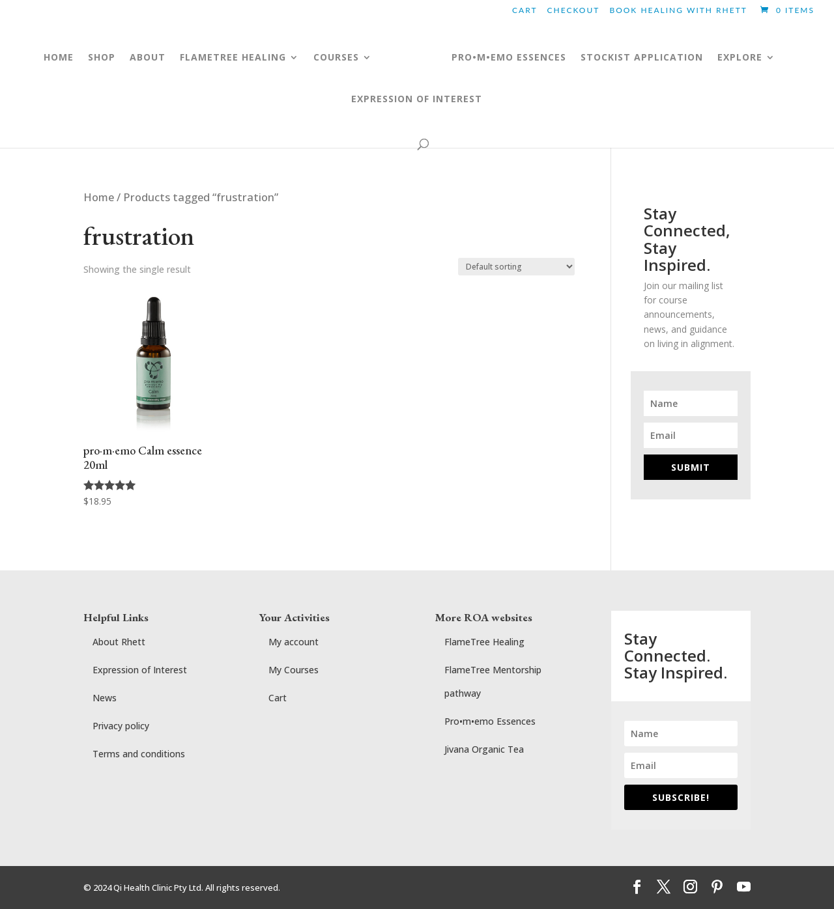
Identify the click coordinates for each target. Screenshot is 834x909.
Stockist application (654, 58)
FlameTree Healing (484, 642)
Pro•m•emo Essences (490, 721)
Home (46, 58)
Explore (752, 58)
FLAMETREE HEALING (220, 58)
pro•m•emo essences (521, 58)
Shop (88, 58)
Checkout (573, 11)
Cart (524, 11)
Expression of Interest (416, 99)
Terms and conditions (139, 754)
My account (293, 642)
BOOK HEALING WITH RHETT (678, 11)
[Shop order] (516, 266)
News (105, 698)
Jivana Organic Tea (484, 749)
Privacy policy (121, 726)
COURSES (323, 58)
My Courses (293, 670)
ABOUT (134, 58)
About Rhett (119, 642)
